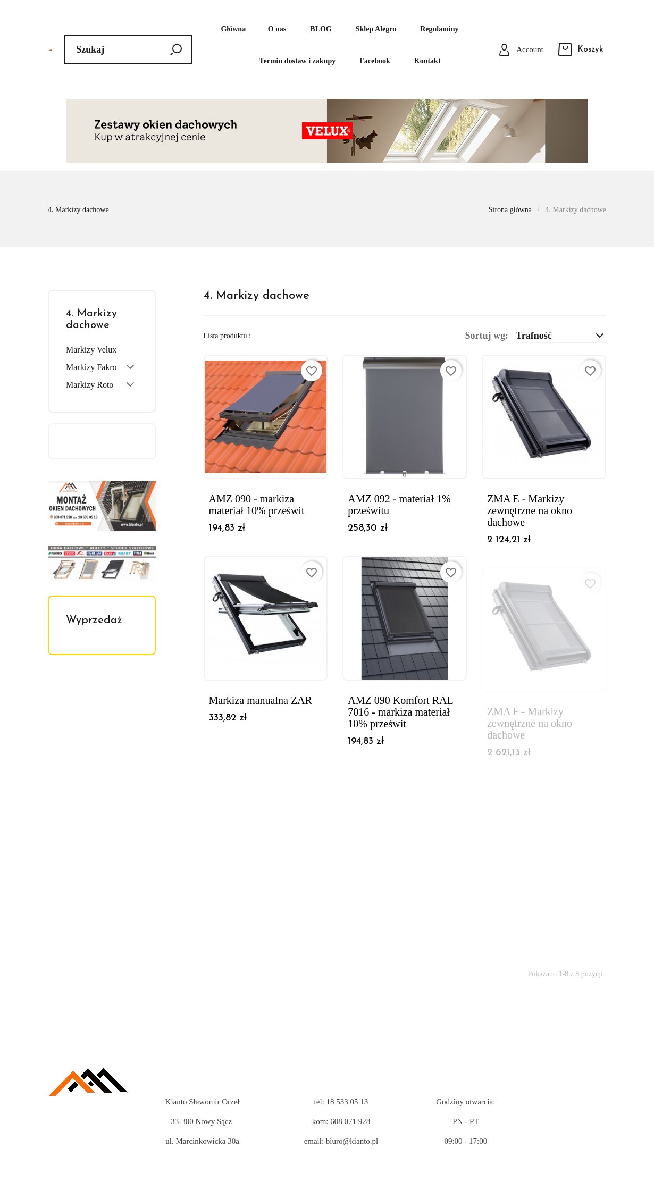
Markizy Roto (89, 384)
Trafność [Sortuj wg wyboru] (561, 335)
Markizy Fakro (91, 367)
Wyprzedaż (94, 620)
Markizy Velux (91, 349)
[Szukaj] (128, 49)
